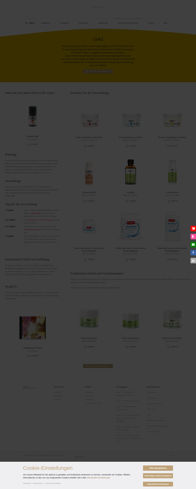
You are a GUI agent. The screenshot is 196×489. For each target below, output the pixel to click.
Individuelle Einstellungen (158, 484)
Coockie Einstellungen (53, 483)
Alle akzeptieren (157, 468)
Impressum (27, 483)
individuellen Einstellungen (98, 478)
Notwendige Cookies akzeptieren (158, 476)
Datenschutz (38, 483)
